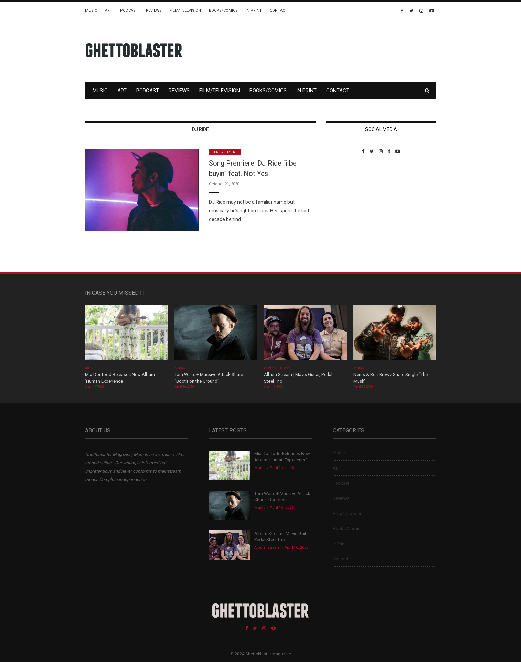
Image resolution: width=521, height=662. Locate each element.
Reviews (154, 10)
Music (91, 10)
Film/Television (185, 10)
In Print (254, 10)
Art (108, 10)
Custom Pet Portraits (346, 201)
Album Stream (277, 368)
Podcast (129, 10)
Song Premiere (224, 152)
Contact (278, 10)
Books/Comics (223, 10)
